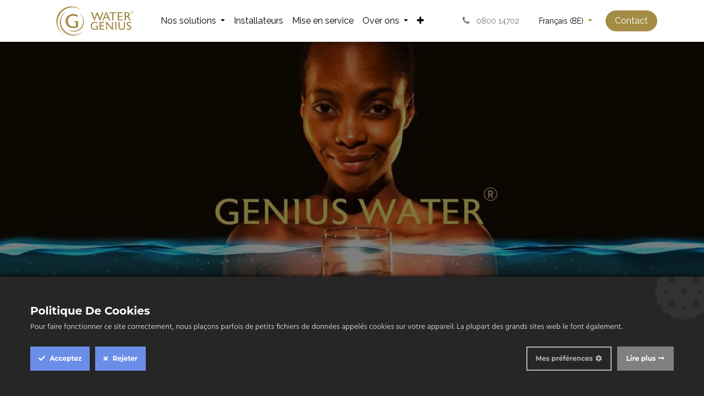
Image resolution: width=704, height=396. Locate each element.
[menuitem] (192, 21)
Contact (631, 20)
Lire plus (641, 358)
